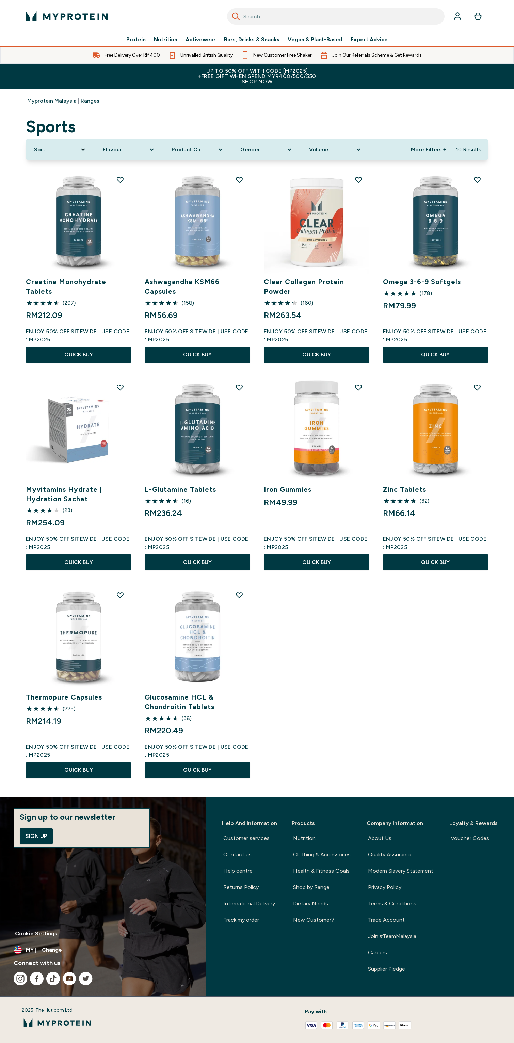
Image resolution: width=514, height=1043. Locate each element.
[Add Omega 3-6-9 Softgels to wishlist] (477, 179)
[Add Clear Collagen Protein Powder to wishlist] (358, 179)
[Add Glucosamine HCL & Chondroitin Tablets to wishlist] (239, 595)
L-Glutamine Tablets (180, 489)
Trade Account (386, 920)
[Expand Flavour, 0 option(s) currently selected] (129, 149)
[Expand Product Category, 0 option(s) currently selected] (197, 149)
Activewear (201, 39)
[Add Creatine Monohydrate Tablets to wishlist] (120, 179)
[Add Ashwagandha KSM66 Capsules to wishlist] (239, 179)
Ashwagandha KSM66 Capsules (182, 286)
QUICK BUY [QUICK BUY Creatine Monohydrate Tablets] (78, 354)
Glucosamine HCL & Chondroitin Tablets (179, 702)
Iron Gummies (287, 489)
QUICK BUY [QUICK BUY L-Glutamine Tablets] (197, 562)
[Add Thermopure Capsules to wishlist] (120, 595)
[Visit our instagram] (20, 978)
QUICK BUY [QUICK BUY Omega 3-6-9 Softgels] (435, 354)
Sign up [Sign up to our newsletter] (36, 836)
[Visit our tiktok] (53, 978)
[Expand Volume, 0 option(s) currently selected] (335, 149)
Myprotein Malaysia (52, 100)
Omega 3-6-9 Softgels (422, 282)
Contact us (237, 854)
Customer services (246, 838)
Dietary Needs (310, 903)
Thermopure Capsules (64, 697)
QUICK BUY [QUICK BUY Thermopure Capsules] (78, 770)
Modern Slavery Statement (400, 871)
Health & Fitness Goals (321, 871)
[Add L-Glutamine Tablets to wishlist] (239, 387)
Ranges (90, 100)
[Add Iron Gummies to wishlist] (358, 387)
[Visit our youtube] (69, 978)
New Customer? (313, 920)
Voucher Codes (470, 838)
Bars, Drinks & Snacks (251, 39)
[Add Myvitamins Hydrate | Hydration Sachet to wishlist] (120, 387)
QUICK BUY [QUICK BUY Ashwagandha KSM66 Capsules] (197, 354)
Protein (136, 39)
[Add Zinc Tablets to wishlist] (477, 387)
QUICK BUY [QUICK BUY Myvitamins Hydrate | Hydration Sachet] (78, 562)
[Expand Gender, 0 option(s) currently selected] (266, 149)
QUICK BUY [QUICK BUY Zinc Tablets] (435, 562)
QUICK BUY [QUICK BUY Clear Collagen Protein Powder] (316, 354)
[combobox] (336, 16)
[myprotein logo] (67, 16)
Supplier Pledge (386, 969)
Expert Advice (369, 39)
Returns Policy (241, 887)
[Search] (236, 16)
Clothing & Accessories (322, 854)
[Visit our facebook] (37, 978)
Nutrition (165, 39)
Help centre (238, 871)
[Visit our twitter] (86, 978)
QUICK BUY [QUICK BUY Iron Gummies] (316, 562)
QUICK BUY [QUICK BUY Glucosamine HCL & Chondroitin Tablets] (197, 770)
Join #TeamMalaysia (392, 936)
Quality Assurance (390, 854)
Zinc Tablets (404, 489)
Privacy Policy (384, 887)
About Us (379, 838)
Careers (377, 952)
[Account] (457, 16)
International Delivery (249, 903)
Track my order (241, 920)
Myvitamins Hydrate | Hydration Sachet (64, 494)
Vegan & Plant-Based (315, 39)
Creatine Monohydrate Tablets (66, 286)
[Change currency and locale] (103, 950)
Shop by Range (311, 887)
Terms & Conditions (392, 903)
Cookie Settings (36, 933)
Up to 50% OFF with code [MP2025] (257, 76)
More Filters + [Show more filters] (428, 149)
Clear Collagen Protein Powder (304, 286)
